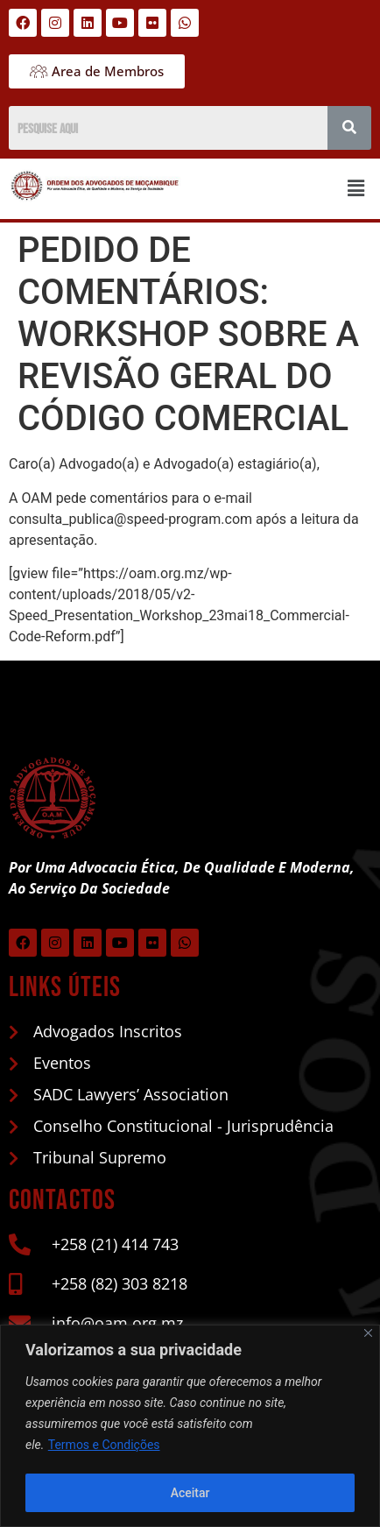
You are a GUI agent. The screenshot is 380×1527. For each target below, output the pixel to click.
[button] (356, 189)
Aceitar (190, 1493)
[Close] (368, 1333)
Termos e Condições (104, 1446)
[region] (190, 1426)
